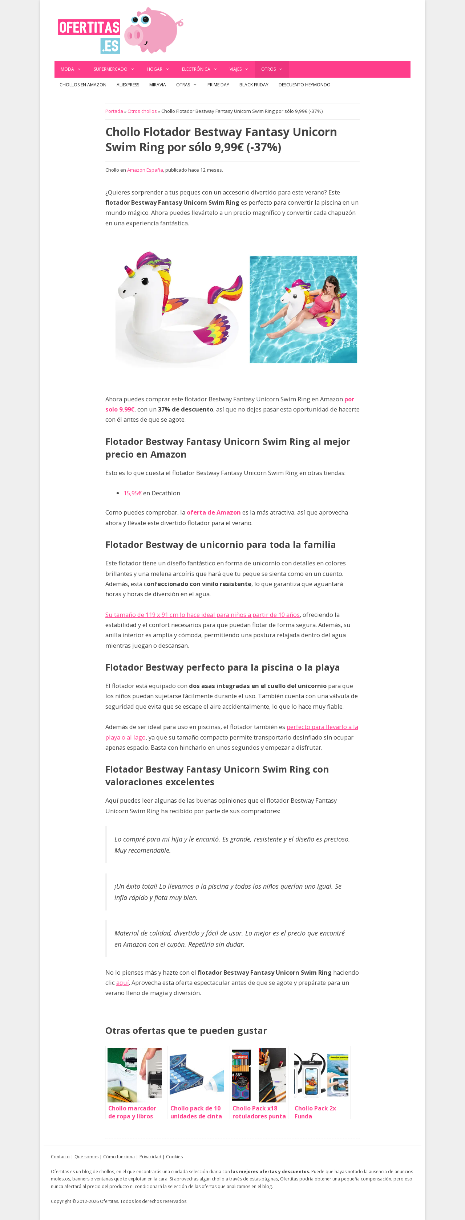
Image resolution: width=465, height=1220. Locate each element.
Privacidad (150, 1157)
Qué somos (86, 1157)
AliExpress (128, 85)
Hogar (161, 69)
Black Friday (253, 85)
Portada (114, 111)
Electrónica (203, 69)
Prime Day (218, 85)
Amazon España (145, 170)
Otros (275, 69)
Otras (189, 85)
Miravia (157, 85)
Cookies (174, 1157)
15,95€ (133, 493)
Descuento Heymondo (305, 85)
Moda (74, 69)
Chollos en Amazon (83, 85)
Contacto (60, 1157)
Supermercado (117, 69)
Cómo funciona (119, 1157)
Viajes (242, 69)
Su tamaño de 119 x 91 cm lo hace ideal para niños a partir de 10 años (202, 614)
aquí (122, 982)
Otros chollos (142, 111)
